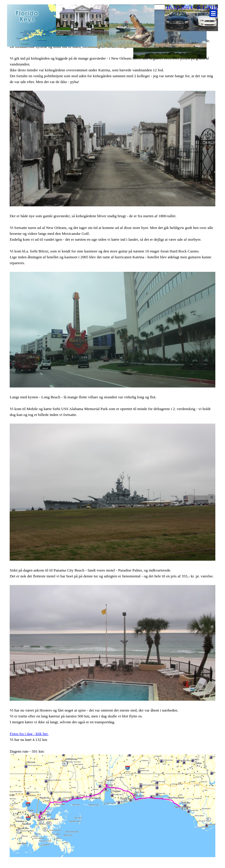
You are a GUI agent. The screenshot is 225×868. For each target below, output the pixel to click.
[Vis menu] (213, 13)
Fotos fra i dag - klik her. (29, 734)
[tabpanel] (112, 442)
